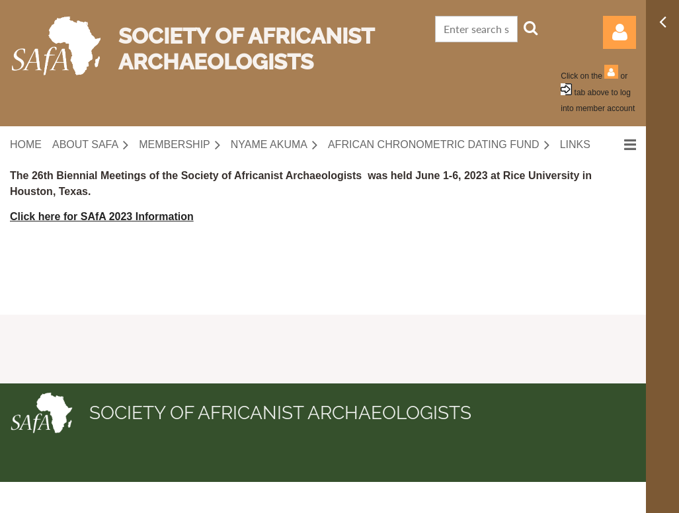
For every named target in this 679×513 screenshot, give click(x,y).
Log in (619, 32)
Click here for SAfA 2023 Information (102, 216)
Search (531, 28)
